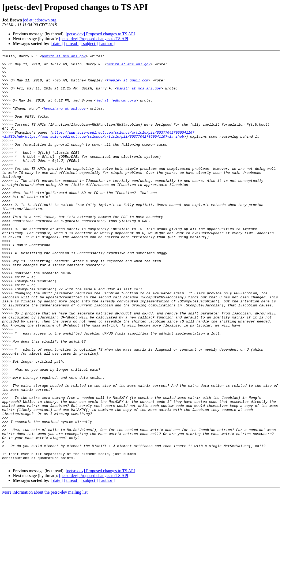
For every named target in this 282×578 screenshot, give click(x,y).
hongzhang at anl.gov (65, 119)
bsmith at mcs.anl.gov (64, 56)
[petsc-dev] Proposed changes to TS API (100, 34)
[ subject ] (89, 43)
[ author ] (107, 43)
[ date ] (57, 43)
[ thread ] (72, 43)
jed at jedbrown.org (40, 20)
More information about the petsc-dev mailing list (45, 573)
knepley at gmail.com (127, 85)
